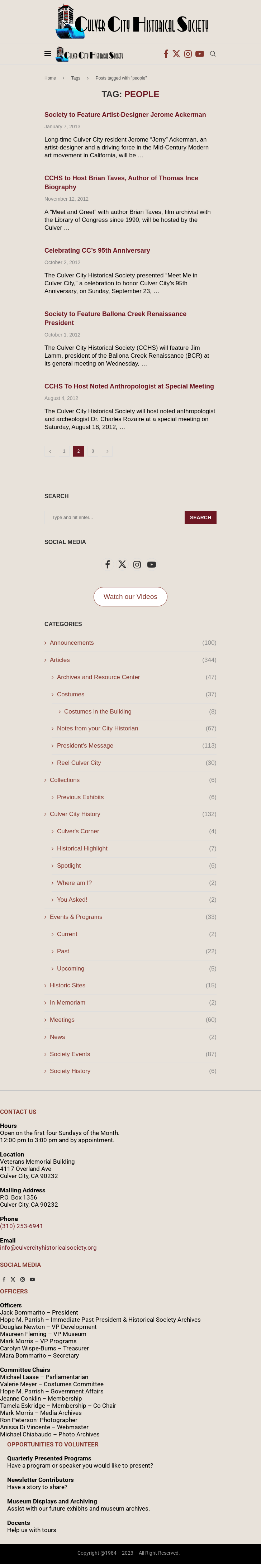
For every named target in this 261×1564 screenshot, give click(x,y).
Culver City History (133, 814)
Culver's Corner (137, 831)
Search (200, 517)
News (133, 1037)
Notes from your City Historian (137, 728)
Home (50, 78)
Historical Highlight (137, 848)
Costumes (137, 694)
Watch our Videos (130, 596)
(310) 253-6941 (21, 1226)
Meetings (133, 1020)
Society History (133, 1071)
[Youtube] (199, 53)
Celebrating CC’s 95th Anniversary (97, 250)
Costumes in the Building (140, 711)
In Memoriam (133, 1002)
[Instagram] (188, 53)
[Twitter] (176, 53)
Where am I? (137, 883)
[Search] (213, 53)
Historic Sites (133, 985)
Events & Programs (133, 917)
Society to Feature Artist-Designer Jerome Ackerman (125, 114)
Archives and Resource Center (137, 677)
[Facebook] (166, 53)
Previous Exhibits (137, 797)
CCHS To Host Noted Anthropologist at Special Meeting (129, 386)
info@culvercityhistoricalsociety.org (48, 1247)
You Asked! (137, 900)
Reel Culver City (137, 763)
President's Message (137, 746)
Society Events (133, 1054)
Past (137, 951)
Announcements (133, 643)
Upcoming (137, 968)
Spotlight (137, 866)
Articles (133, 660)
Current (137, 934)
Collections (133, 780)
